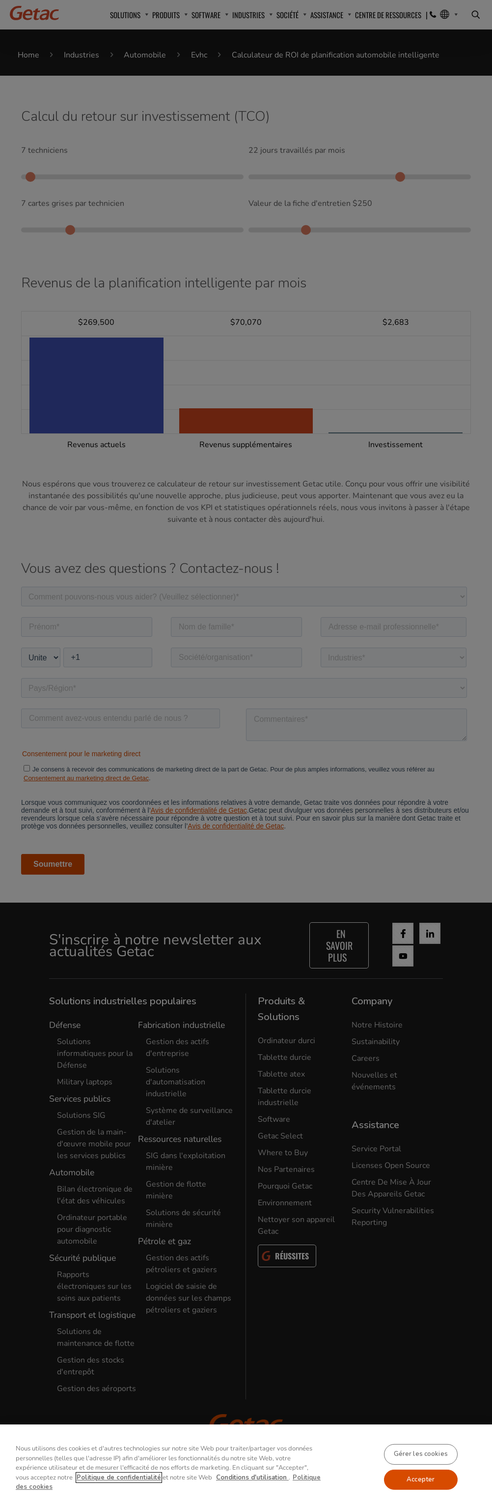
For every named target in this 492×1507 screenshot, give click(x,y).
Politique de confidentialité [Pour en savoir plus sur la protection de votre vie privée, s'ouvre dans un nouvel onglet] (119, 1491)
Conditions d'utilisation (252, 1491)
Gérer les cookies (421, 1467)
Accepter (421, 1492)
